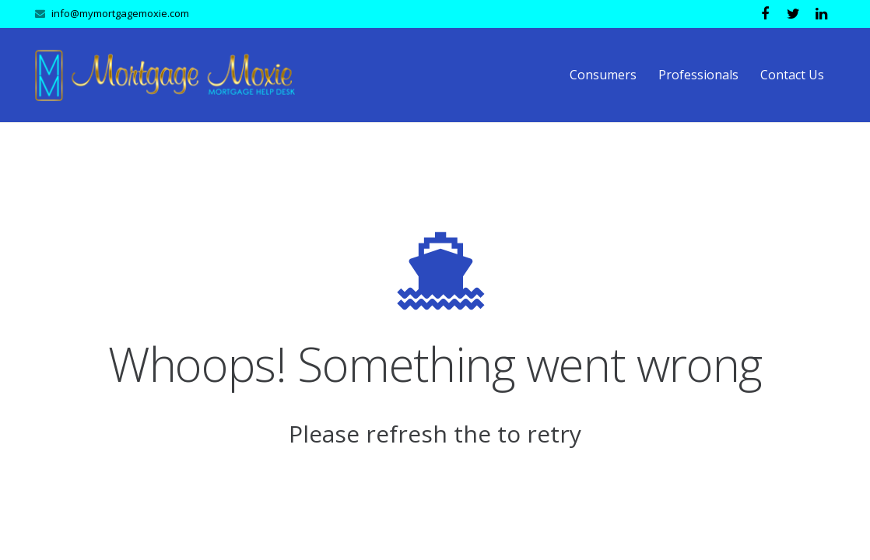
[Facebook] (765, 14)
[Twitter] (793, 14)
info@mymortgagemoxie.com (120, 13)
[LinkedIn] (821, 14)
